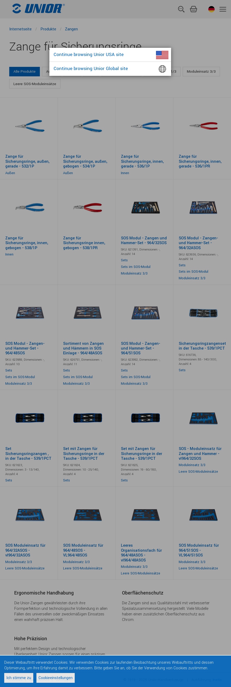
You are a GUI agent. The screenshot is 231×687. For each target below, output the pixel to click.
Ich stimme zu (18, 678)
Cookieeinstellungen (56, 678)
